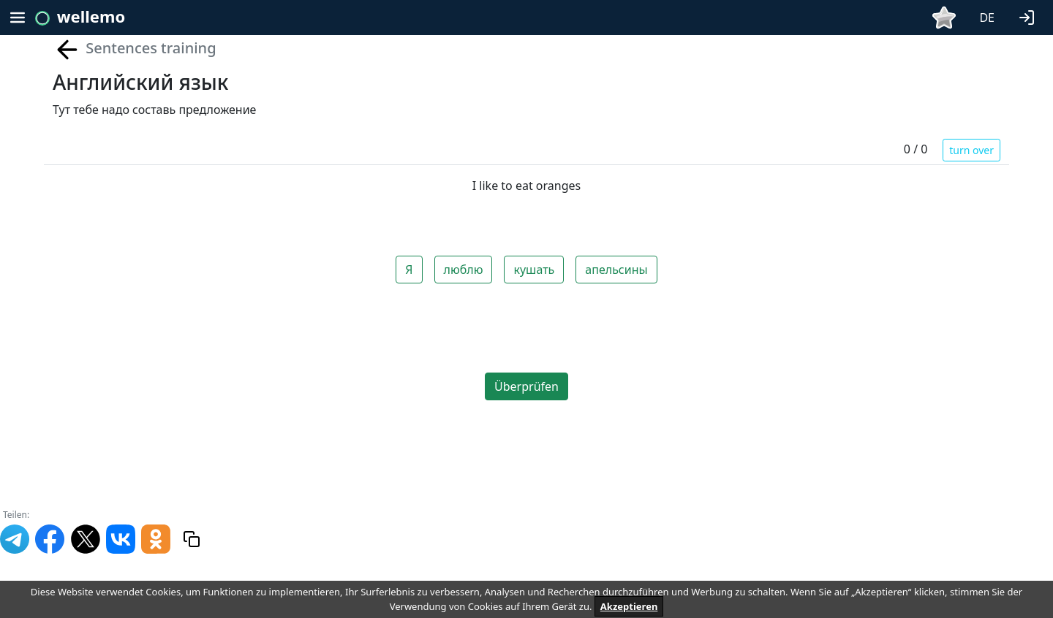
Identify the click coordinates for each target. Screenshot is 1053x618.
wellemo (91, 16)
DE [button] (986, 17)
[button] (1029, 16)
